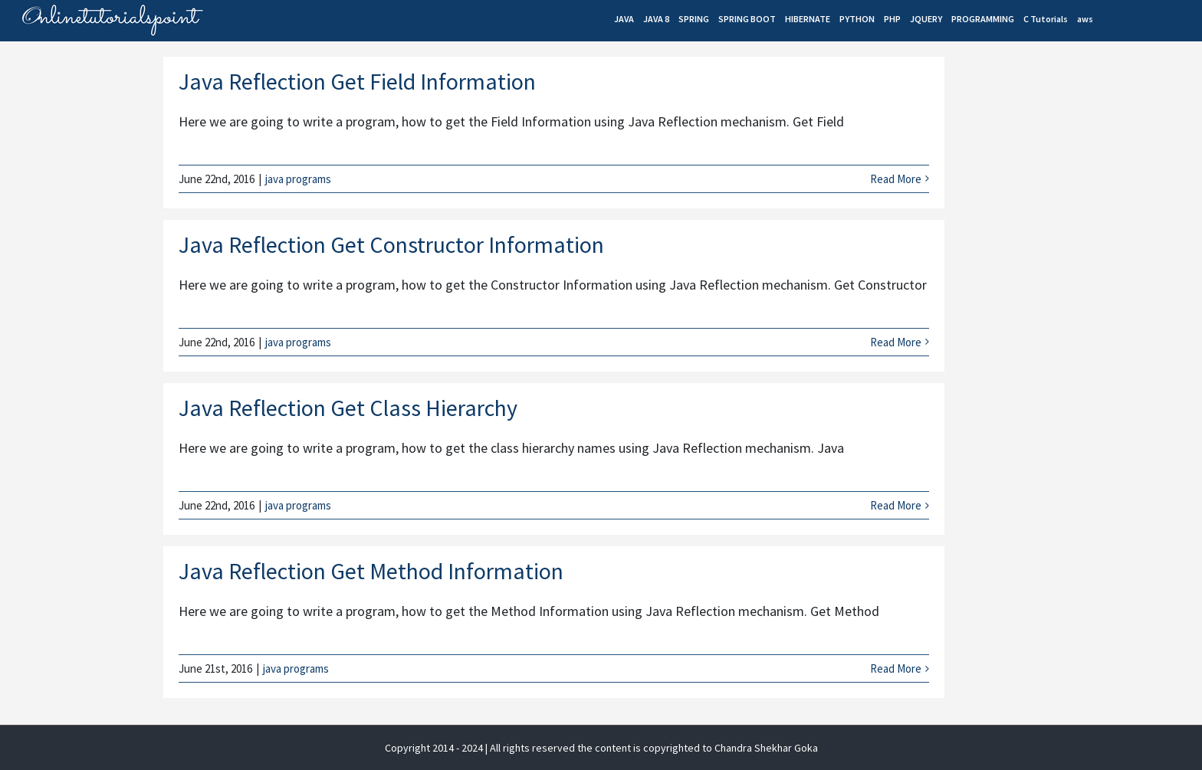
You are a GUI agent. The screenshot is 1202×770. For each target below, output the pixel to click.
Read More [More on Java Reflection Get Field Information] (895, 179)
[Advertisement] (1069, 188)
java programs (298, 179)
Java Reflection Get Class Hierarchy (348, 407)
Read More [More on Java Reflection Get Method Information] (895, 668)
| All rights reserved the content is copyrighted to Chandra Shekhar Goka (651, 748)
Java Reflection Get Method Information (371, 570)
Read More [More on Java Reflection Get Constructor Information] (895, 342)
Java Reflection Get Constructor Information (391, 244)
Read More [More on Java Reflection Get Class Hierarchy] (895, 505)
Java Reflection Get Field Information (357, 81)
